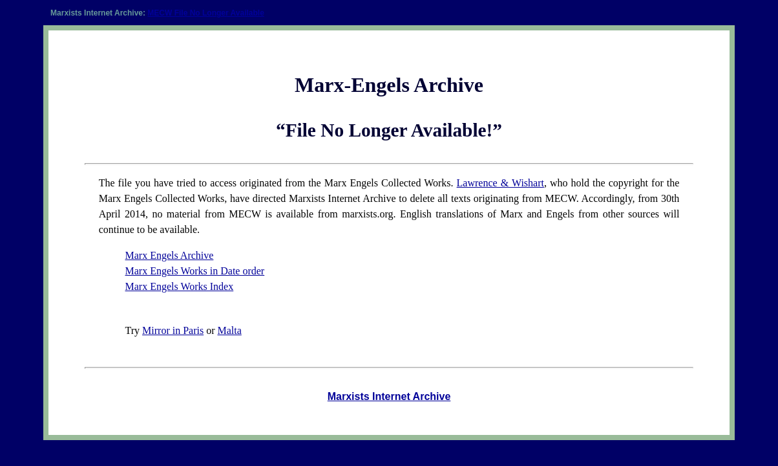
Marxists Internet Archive (389, 396)
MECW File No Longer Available (205, 12)
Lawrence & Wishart (500, 182)
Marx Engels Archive (169, 255)
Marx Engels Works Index (179, 286)
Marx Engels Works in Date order (195, 270)
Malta (229, 330)
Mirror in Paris (173, 330)
